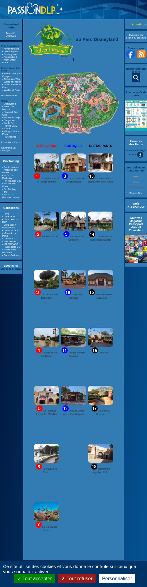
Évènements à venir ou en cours (136, 36)
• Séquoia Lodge (11, 117)
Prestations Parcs (11, 142)
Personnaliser (117, 578)
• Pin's (5, 213)
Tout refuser (76, 578)
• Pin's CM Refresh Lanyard (11, 196)
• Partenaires (9, 136)
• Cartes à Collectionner (9, 240)
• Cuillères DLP (10, 230)
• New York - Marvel (9, 108)
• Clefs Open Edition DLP (9, 226)
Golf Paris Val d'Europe (8, 149)
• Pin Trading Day (11, 180)
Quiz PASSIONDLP (136, 205)
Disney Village (9, 95)
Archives (11, 36)
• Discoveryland (10, 51)
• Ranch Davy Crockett (9, 127)
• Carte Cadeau (10, 255)
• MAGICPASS (10, 244)
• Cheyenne (8, 120)
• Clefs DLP (8, 216)
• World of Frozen (11, 81)
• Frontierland (9, 57)
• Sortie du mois (10, 167)
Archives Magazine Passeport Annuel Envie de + (136, 224)
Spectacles (11, 265)
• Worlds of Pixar (11, 90)
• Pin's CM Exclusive (7, 176)
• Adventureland (10, 48)
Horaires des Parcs (136, 143)
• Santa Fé (8, 123)
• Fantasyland (9, 54)
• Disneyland (9, 103)
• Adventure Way (11, 79)
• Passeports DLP (11, 247)
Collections (11, 207)
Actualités (11, 33)
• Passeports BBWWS (9, 251)
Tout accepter (34, 578)
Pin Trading (11, 161)
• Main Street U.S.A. (9, 61)
